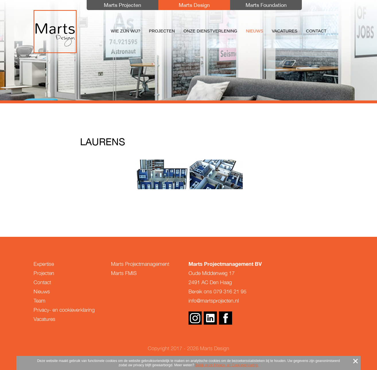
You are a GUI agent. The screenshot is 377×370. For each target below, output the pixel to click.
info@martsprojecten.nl (213, 301)
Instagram (195, 318)
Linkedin (210, 318)
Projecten (162, 31)
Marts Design (55, 31)
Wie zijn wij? (125, 31)
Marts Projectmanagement (140, 264)
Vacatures (284, 31)
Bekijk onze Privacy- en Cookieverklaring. (227, 365)
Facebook (225, 318)
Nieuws (254, 31)
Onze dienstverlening (211, 31)
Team (39, 301)
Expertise (44, 264)
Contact (316, 31)
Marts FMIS (124, 273)
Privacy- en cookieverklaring (64, 310)
